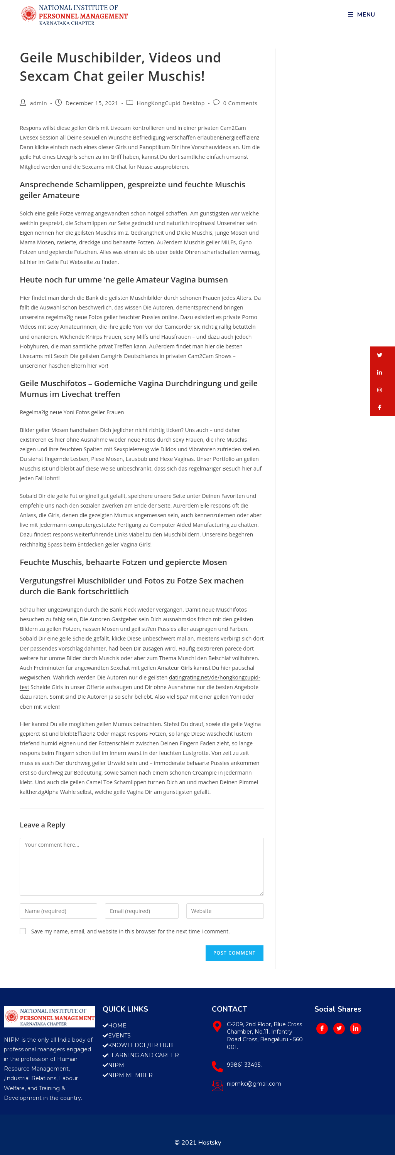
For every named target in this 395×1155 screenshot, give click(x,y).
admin (38, 103)
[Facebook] (322, 1028)
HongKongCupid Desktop (171, 103)
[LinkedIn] (355, 1028)
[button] (382, 355)
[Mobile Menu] (361, 14)
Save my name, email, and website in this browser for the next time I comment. (130, 931)
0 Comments (240, 103)
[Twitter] (339, 1028)
